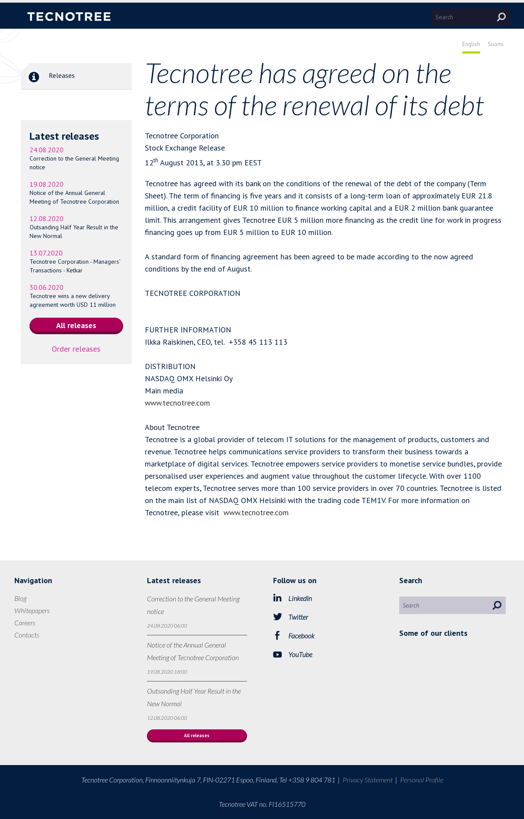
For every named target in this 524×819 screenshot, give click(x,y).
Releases (48, 76)
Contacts (26, 635)
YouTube (300, 654)
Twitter (298, 617)
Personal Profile (421, 779)
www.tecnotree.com (177, 403)
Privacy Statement (368, 779)
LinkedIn (300, 598)
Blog (20, 598)
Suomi (496, 44)
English (471, 44)
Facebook (301, 635)
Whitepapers (32, 610)
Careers (24, 622)
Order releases (76, 349)
